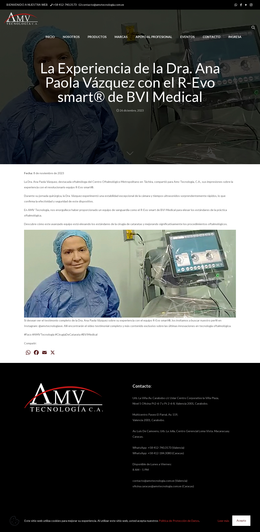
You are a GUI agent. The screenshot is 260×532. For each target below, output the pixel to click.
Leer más (223, 520)
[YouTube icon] (246, 5)
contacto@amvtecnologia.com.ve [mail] (103, 4)
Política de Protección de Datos (179, 520)
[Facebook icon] (240, 5)
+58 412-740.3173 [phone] (65, 4)
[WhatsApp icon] (235, 5)
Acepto (241, 520)
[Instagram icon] (251, 5)
